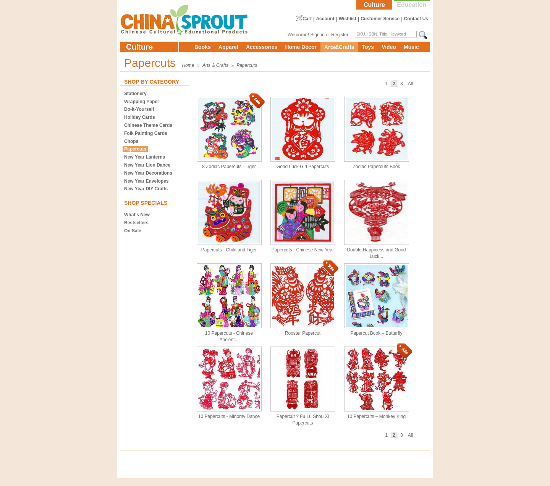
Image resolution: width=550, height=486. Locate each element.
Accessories (262, 47)
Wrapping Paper (141, 101)
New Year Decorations (148, 173)
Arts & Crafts (215, 65)
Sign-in (318, 34)
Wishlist (347, 18)
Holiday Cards (139, 117)
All (410, 83)
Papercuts (246, 65)
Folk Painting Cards (145, 133)
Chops (131, 141)
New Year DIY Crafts (146, 188)
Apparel (228, 47)
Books (202, 47)
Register (339, 34)
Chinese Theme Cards (148, 125)
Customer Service (380, 18)
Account (325, 18)
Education (411, 5)
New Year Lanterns (144, 157)
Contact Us (416, 18)
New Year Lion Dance (147, 165)
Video (389, 47)
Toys (368, 47)
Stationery (135, 93)
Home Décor (300, 47)
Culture (374, 5)
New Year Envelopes (146, 181)
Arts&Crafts (339, 47)
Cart (307, 18)
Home (188, 65)
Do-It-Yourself (139, 109)
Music (411, 47)
